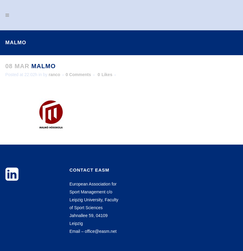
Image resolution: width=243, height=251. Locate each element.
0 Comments (78, 74)
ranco (54, 74)
